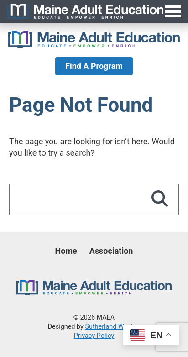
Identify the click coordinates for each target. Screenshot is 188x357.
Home (66, 251)
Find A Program (94, 66)
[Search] (160, 199)
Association (111, 251)
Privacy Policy (94, 336)
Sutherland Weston (112, 327)
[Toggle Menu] (94, 11)
